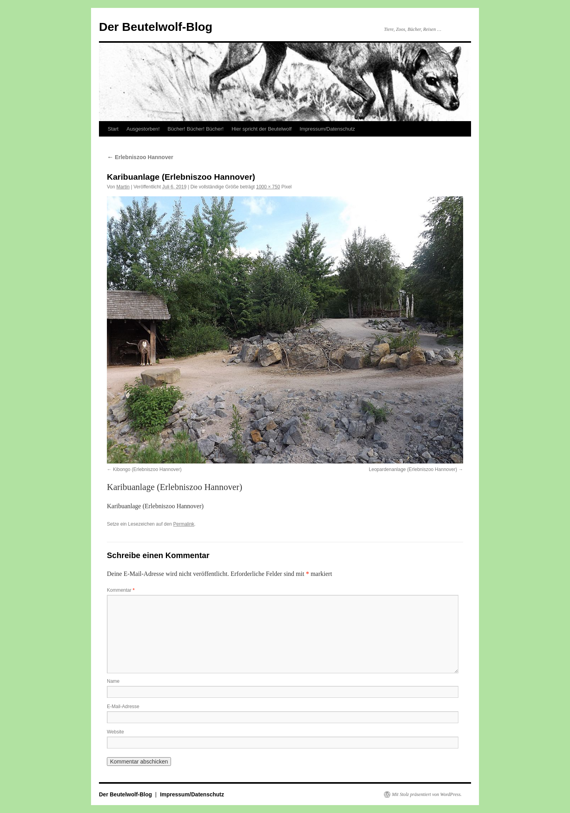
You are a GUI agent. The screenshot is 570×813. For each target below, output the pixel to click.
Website (115, 732)
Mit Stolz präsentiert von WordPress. (427, 794)
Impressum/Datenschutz (327, 129)
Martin (122, 187)
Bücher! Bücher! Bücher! (195, 129)
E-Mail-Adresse (123, 706)
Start (113, 129)
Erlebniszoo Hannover (140, 157)
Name (113, 681)
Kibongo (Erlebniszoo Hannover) (147, 469)
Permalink (183, 524)
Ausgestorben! (143, 129)
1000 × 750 (268, 187)
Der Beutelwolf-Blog (156, 26)
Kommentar (121, 590)
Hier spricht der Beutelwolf (262, 129)
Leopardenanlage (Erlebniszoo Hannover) (413, 469)
